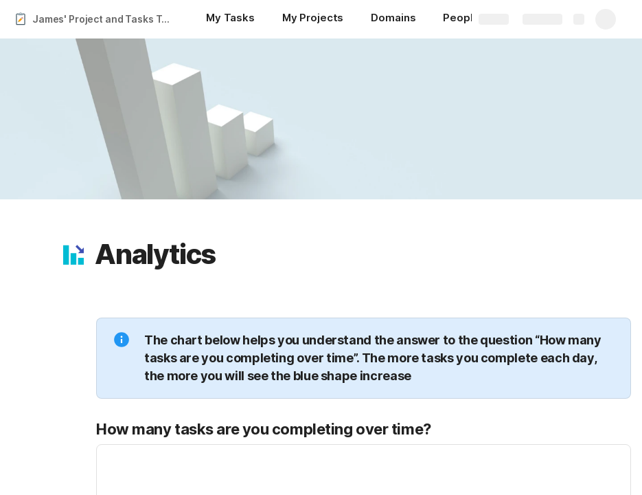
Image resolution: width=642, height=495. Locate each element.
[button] (73, 254)
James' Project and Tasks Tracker (105, 19)
